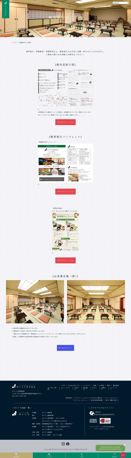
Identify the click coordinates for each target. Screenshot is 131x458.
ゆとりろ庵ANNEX (66, 425)
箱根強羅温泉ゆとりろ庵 (50, 425)
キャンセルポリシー (112, 399)
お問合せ (103, 389)
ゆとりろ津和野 (47, 433)
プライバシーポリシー (80, 401)
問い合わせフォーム (65, 349)
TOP (63, 387)
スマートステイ (65, 389)
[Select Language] (121, 3)
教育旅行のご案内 (25, 42)
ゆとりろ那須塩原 (47, 419)
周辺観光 (85, 389)
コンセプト (86, 387)
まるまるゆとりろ (74, 387)
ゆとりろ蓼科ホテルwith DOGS (52, 431)
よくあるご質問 (52, 389)
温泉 (94, 387)
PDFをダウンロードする (65, 122)
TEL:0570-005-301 (19, 397)
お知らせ (76, 389)
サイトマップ (113, 389)
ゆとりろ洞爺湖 (47, 414)
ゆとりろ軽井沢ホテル (63, 428)
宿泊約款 (69, 399)
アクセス (94, 389)
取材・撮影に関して (112, 401)
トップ (14, 42)
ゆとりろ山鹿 (57, 436)
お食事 (101, 387)
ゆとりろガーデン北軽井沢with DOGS (54, 422)
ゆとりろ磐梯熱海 (47, 416)
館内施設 (116, 387)
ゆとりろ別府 (46, 436)
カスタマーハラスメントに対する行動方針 (89, 399)
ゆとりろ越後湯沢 (47, 428)
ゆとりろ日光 (60, 419)
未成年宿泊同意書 (96, 401)
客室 (108, 387)
